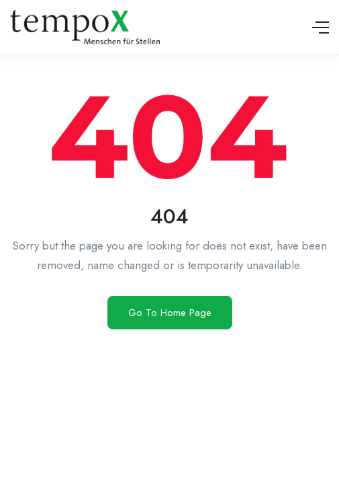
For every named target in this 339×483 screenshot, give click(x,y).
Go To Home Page (169, 312)
